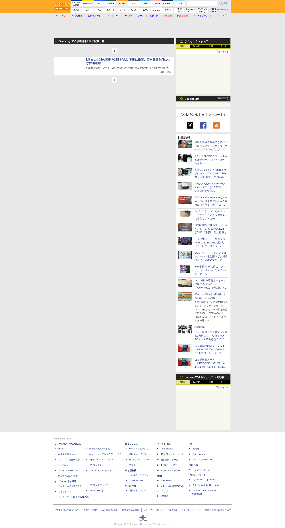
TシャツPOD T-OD (139, 459)
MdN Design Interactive (172, 486)
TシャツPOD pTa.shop (204, 479)
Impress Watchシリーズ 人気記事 (204, 377)
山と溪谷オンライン (138, 475)
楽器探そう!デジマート (140, 454)
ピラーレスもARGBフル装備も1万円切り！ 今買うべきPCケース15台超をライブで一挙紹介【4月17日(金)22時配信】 (210, 339)
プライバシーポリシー (154, 510)
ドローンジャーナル (68, 470)
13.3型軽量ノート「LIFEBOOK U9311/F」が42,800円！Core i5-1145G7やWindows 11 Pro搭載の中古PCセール (210, 367)
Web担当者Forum (66, 454)
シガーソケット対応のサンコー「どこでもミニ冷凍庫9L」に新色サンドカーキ (211, 215)
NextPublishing (96, 490)
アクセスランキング (196, 41)
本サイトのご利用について (67, 510)
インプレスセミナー (99, 465)
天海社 (195, 448)
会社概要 (173, 510)
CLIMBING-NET (136, 480)
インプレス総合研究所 (69, 459)
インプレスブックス (99, 485)
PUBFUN (193, 465)
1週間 (210, 46)
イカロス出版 (163, 444)
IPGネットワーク (197, 475)
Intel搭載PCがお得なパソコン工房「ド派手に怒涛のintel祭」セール (210, 270)
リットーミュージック (140, 448)
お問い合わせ (90, 510)
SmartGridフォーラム (99, 448)
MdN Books (166, 480)
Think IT (62, 448)
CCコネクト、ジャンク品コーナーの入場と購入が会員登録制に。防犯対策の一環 (211, 256)
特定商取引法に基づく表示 (218, 510)
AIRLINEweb (167, 448)
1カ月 (224, 46)
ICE (190, 444)
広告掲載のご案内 (109, 510)
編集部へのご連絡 (131, 510)
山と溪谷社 (130, 470)
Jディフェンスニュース (172, 454)
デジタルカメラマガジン (70, 486)
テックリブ (162, 491)
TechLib (164, 496)
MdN (159, 476)
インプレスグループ (191, 510)
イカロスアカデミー (170, 470)
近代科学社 (130, 486)
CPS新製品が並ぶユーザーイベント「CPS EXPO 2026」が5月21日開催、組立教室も (211, 229)
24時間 (196, 46)
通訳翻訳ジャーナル (170, 459)
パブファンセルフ (201, 469)
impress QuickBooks (202, 459)
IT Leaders (63, 465)
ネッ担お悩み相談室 (68, 476)
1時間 (183, 46)
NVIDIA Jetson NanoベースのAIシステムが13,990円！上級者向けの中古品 (211, 187)
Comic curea (198, 454)
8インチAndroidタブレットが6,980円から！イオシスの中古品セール (211, 160)
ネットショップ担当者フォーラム (105, 454)
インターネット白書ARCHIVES (73, 497)
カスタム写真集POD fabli (205, 485)
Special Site (192, 98)
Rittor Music (131, 444)
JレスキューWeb (169, 465)
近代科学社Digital (137, 490)
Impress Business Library (101, 459)
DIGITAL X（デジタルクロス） (104, 470)
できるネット (64, 491)
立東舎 (132, 465)
